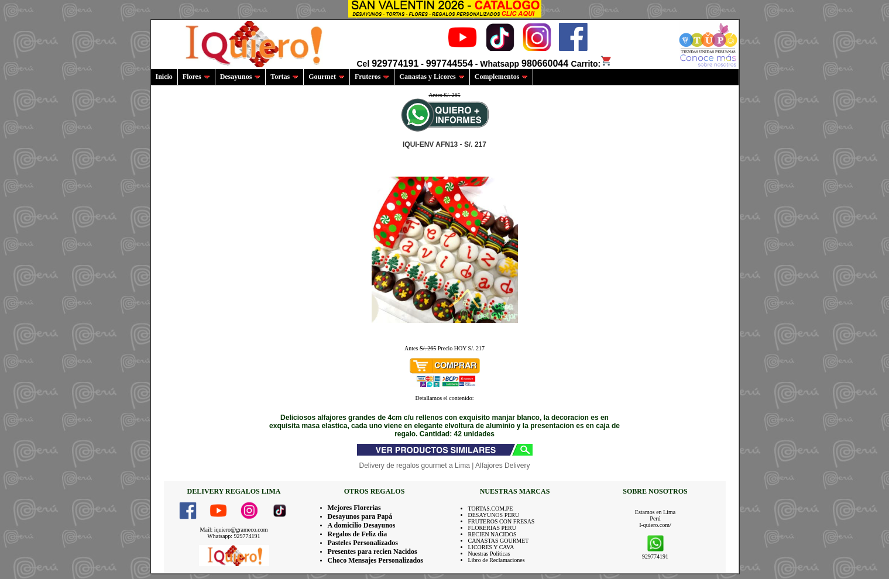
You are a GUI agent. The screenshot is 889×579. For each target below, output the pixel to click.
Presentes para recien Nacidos (372, 551)
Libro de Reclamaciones (496, 560)
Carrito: (592, 63)
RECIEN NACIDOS (492, 534)
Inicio (164, 77)
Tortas (284, 77)
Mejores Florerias (354, 508)
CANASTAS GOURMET (498, 540)
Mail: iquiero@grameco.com (234, 529)
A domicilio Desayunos (362, 525)
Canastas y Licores (431, 77)
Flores (196, 77)
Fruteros (372, 77)
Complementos (501, 77)
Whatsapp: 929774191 (233, 536)
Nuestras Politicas (489, 553)
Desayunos (240, 77)
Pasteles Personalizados (363, 543)
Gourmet (326, 77)
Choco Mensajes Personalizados (375, 560)
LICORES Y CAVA (491, 547)
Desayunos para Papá (360, 516)
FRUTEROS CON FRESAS (501, 521)
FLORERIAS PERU (492, 528)
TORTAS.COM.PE (490, 508)
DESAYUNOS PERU (494, 515)
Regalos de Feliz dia (357, 534)
